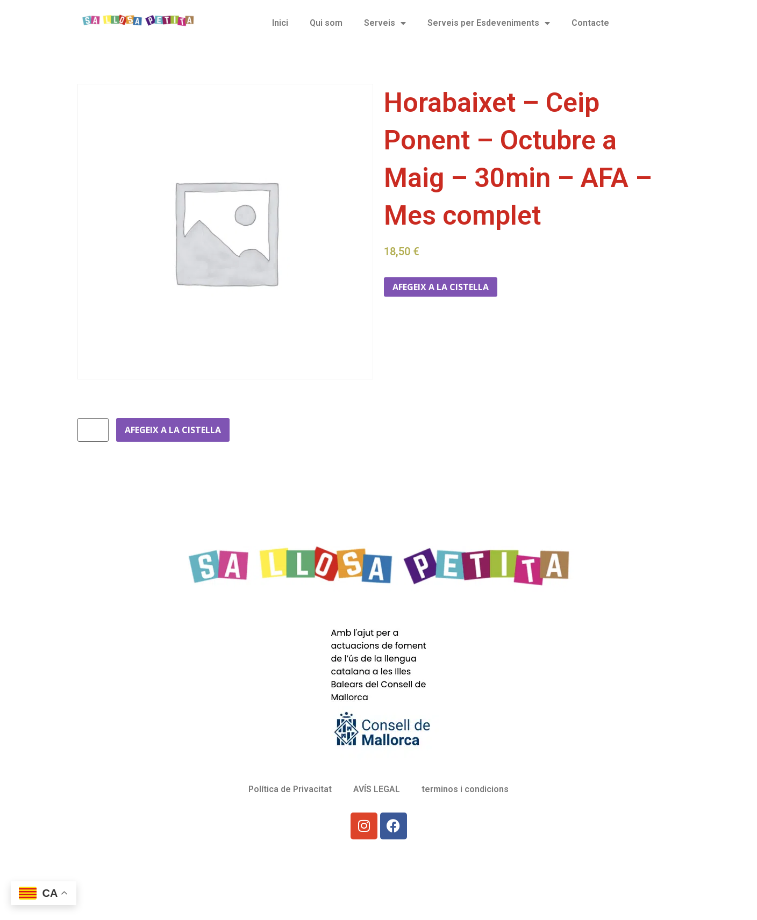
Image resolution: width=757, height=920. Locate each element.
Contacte (590, 23)
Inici (280, 23)
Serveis (385, 23)
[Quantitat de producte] (93, 430)
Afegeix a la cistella (440, 287)
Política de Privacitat (290, 789)
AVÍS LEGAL (376, 789)
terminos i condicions (465, 789)
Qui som (326, 23)
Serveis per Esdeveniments (488, 23)
